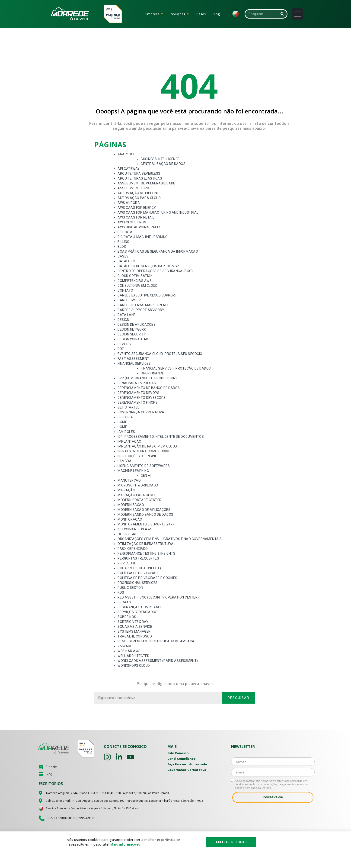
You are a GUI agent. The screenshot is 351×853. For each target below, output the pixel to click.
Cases (123, 256)
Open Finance (152, 373)
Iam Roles (126, 432)
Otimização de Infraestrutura (145, 544)
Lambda (124, 461)
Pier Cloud (127, 563)
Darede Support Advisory (141, 310)
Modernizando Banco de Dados (145, 514)
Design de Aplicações (137, 324)
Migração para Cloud (137, 495)
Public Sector (130, 587)
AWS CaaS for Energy (137, 207)
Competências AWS (135, 281)
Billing (123, 242)
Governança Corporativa (141, 412)
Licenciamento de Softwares (144, 466)
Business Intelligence (160, 159)
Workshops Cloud (134, 665)
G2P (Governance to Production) (147, 378)
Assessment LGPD (133, 188)
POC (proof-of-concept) (139, 568)
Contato (125, 290)
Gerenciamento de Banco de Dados (149, 388)
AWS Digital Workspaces (139, 227)
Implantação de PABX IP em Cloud (147, 446)
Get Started (129, 407)
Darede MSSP (129, 300)
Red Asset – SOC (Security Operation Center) (158, 597)
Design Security (132, 334)
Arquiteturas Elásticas (140, 178)
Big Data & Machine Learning (143, 237)
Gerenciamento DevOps (138, 393)
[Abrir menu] (297, 14)
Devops (124, 344)
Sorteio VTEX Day (133, 622)
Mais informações (125, 845)
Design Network (132, 329)
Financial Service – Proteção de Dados (176, 368)
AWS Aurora (129, 203)
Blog (122, 246)
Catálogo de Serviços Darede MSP (148, 266)
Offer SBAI (127, 534)
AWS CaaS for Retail (136, 217)
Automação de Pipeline (138, 193)
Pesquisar (238, 698)
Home (122, 422)
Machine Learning (133, 471)
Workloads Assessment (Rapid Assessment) (158, 661)
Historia (125, 417)
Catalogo (126, 261)
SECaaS (124, 602)
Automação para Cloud (139, 198)
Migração (126, 490)
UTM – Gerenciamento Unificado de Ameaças (157, 641)
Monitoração (130, 519)
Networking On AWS (135, 529)
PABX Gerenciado (133, 548)
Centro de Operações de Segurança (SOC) (155, 271)
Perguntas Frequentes (138, 558)
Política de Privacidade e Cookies (147, 578)
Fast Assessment (133, 359)
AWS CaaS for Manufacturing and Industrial (158, 212)
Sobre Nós (127, 617)
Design (123, 320)
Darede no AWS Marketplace (143, 305)
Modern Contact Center (140, 500)
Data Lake (126, 315)
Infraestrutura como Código (144, 451)
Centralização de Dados (163, 164)
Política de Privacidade (139, 573)
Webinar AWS (129, 651)
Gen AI (146, 475)
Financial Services (134, 363)
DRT (121, 349)
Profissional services (138, 583)
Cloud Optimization (135, 276)
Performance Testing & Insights (146, 553)
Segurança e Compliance (140, 607)
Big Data (125, 232)
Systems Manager (134, 631)
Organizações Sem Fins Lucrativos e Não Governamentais (170, 539)
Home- (123, 427)
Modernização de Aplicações (144, 510)
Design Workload (133, 339)
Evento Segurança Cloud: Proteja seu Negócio (160, 354)
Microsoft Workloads (138, 485)
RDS (121, 592)
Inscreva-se (273, 797)
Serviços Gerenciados (137, 612)
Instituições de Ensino (137, 456)
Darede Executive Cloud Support (147, 295)
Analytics (127, 154)
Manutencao (129, 480)
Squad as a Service (135, 626)
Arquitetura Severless (139, 173)
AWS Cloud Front (133, 222)
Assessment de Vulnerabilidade (146, 183)
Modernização (131, 505)
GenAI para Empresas (137, 383)
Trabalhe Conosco (135, 636)
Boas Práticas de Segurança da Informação (158, 251)
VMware (125, 646)
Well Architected (133, 656)
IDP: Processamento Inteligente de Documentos (161, 436)
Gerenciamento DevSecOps (142, 397)
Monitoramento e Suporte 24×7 (146, 524)
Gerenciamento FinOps (138, 402)
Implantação (129, 441)
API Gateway (129, 169)
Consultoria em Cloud (137, 285)
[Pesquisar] (282, 14)
